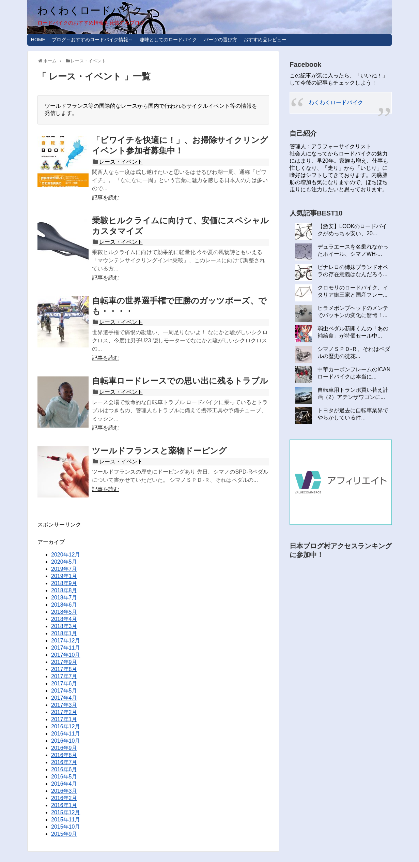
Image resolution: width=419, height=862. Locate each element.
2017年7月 (64, 676)
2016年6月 (64, 769)
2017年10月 (65, 655)
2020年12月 (65, 555)
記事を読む (105, 197)
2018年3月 (64, 626)
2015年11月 (65, 819)
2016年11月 (65, 734)
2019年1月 (64, 576)
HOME (38, 39)
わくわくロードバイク (90, 10)
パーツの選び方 (220, 39)
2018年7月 (64, 597)
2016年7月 (64, 762)
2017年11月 (65, 648)
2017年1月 (64, 719)
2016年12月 (65, 726)
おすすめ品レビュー (265, 39)
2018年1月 (64, 633)
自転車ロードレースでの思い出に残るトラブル (180, 380)
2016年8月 (64, 755)
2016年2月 (64, 798)
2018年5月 (64, 612)
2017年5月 (64, 691)
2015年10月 (65, 827)
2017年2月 (64, 712)
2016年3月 (64, 791)
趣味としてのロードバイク (168, 39)
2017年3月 (64, 705)
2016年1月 (64, 805)
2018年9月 (64, 583)
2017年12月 (65, 640)
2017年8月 (64, 669)
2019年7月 (64, 569)
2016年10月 (65, 741)
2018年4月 (64, 619)
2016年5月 (64, 776)
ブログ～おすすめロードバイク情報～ (92, 39)
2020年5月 (64, 562)
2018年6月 (64, 605)
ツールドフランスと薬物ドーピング (159, 450)
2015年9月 (64, 834)
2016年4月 (64, 784)
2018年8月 (64, 590)
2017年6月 (64, 683)
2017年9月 (64, 662)
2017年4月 (64, 698)
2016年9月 (64, 748)
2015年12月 (65, 812)
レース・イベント (121, 162)
